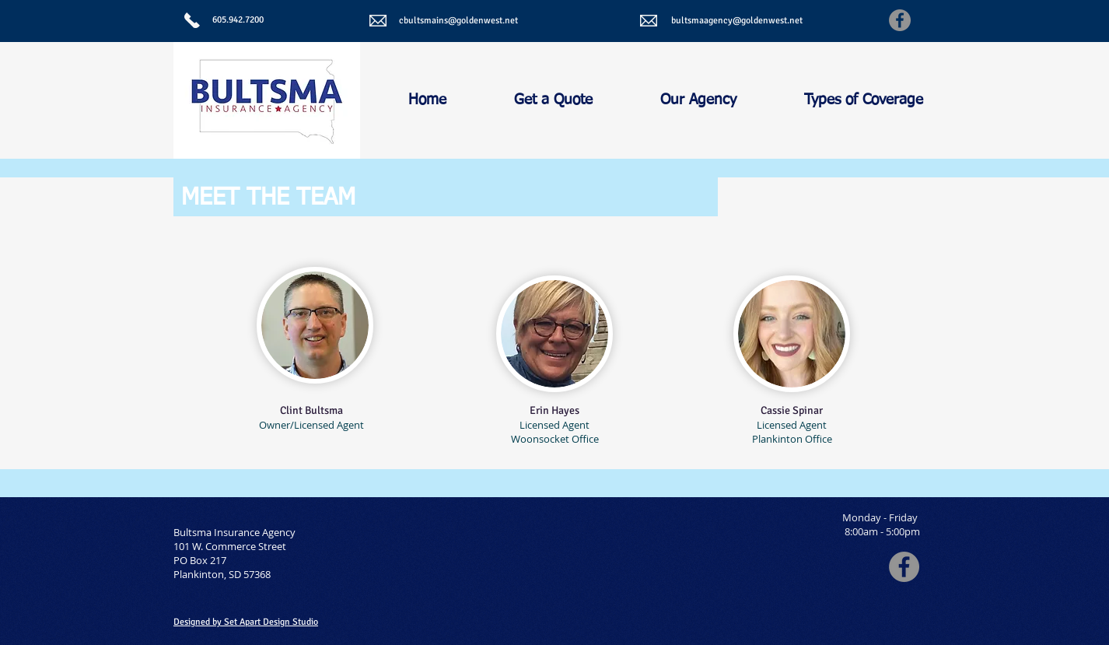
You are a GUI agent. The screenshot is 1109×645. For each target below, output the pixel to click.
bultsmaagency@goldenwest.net (737, 20)
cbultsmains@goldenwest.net (458, 20)
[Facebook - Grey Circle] (904, 567)
